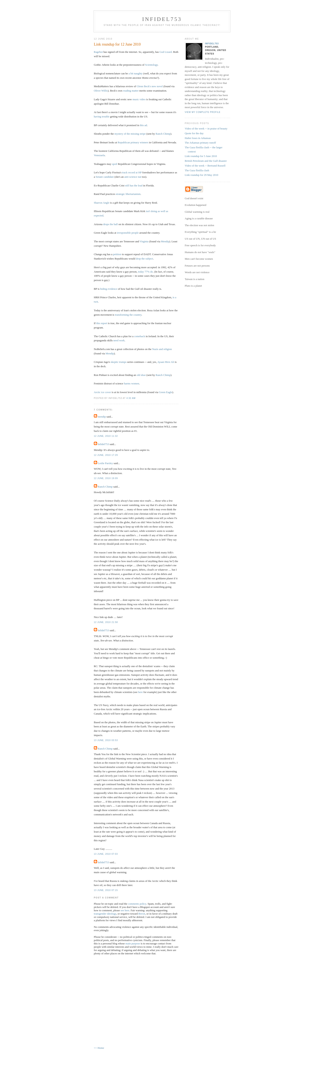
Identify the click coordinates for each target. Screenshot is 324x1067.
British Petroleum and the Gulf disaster (206, 160)
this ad (143, 125)
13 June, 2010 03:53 (106, 740)
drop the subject (144, 258)
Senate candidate (105, 176)
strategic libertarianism (128, 194)
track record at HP (132, 172)
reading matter (130, 90)
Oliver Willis (101, 90)
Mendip (165, 241)
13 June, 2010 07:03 (106, 854)
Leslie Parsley (105, 463)
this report (101, 323)
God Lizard (166, 51)
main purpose (132, 943)
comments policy (137, 903)
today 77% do (145, 271)
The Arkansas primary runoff (200, 142)
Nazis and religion (162, 349)
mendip (102, 416)
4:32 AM (131, 398)
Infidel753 (162, 19)
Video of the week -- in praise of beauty (206, 128)
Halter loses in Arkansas (198, 138)
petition (117, 254)
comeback (139, 336)
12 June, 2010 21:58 (106, 622)
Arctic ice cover (102, 392)
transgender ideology (105, 913)
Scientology (151, 64)
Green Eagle (165, 392)
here (140, 692)
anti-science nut (132, 176)
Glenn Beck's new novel (150, 86)
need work (119, 340)
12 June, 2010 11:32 (106, 436)
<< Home (99, 1047)
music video (138, 99)
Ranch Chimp (163, 133)
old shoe (141, 375)
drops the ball (110, 224)
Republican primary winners (133, 142)
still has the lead (133, 185)
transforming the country (128, 314)
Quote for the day (194, 133)
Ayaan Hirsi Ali (165, 361)
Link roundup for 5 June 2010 (201, 156)
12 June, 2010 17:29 (106, 455)
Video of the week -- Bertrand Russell (205, 165)
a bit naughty (136, 73)
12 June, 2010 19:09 (106, 478)
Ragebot (98, 51)
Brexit (141, 913)
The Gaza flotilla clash (197, 170)
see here (125, 910)
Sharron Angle (101, 202)
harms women (131, 383)
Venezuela (99, 155)
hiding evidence (108, 288)
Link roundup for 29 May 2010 (201, 174)
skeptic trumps (118, 361)
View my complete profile (202, 112)
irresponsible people (128, 232)
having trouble (101, 116)
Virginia (144, 241)
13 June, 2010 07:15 (106, 890)
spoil (114, 163)
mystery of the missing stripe (130, 133)
